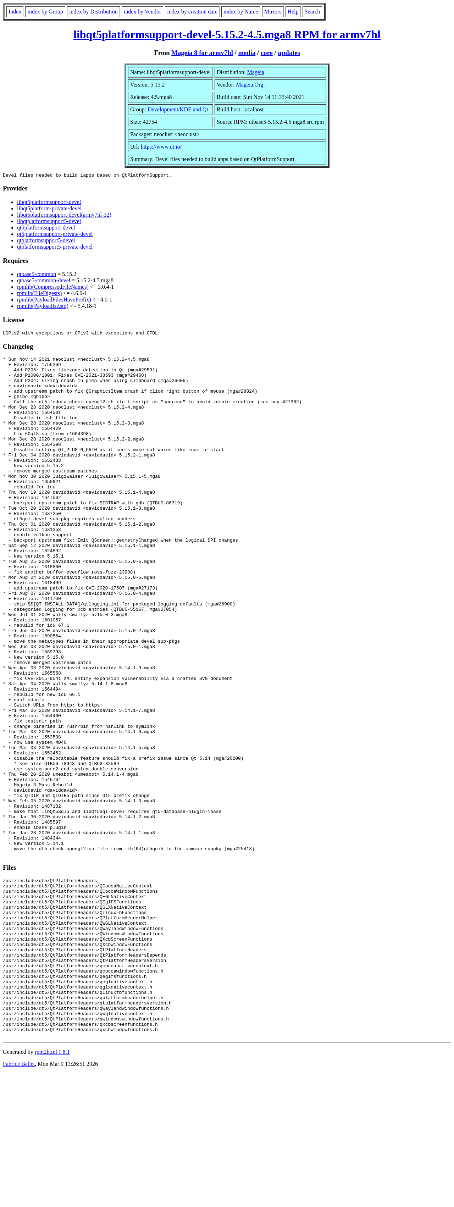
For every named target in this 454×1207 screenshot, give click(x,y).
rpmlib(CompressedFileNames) (53, 288)
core (267, 52)
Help (293, 12)
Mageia (255, 72)
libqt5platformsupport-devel (49, 203)
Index (15, 12)
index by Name (240, 12)
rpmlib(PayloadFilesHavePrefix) (54, 301)
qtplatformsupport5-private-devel (55, 248)
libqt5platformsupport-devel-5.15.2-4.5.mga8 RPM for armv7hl (227, 34)
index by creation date (192, 12)
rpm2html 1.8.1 (52, 1186)
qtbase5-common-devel (43, 281)
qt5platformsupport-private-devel (55, 235)
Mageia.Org (250, 85)
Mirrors (273, 12)
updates (289, 52)
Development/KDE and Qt (178, 109)
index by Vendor (142, 12)
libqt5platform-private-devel (49, 209)
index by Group (45, 12)
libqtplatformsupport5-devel (49, 222)
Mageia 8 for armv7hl (202, 52)
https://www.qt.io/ (161, 147)
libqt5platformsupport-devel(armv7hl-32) (64, 216)
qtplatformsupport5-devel (46, 241)
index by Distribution (93, 12)
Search (312, 12)
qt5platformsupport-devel (46, 229)
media (246, 52)
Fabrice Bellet (19, 1198)
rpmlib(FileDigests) (39, 294)
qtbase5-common (36, 275)
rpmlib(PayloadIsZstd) (42, 307)
